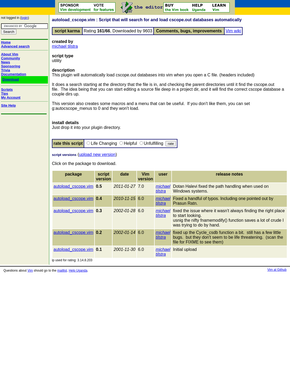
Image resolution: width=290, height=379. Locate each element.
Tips (4, 93)
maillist (62, 270)
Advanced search (15, 46)
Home (6, 42)
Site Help (8, 105)
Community (10, 58)
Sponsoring (10, 66)
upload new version (97, 154)
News (5, 62)
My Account (10, 97)
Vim (30, 270)
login (24, 18)
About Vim (9, 54)
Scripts (7, 90)
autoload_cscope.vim (73, 186)
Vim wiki (233, 31)
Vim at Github (276, 270)
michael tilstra (65, 46)
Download (10, 79)
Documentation (13, 74)
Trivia (5, 70)
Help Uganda (78, 270)
